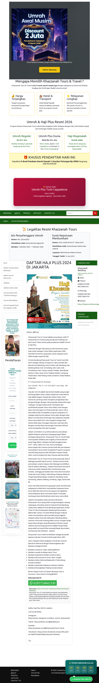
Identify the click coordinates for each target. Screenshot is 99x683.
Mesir (42, 144)
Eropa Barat (53, 149)
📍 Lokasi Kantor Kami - (12, 502)
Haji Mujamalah (77, 136)
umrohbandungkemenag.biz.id (63, 673)
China (46, 149)
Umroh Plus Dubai (12, 481)
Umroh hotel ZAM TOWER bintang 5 (10, 294)
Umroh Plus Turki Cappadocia (12, 455)
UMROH (6, 283)
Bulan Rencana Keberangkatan (12, 432)
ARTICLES (37, 213)
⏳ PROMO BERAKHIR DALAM (81, 663)
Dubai (47, 144)
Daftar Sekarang (49, 70)
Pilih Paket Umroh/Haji (12, 419)
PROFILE (26, 213)
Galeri (5, 221)
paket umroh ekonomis (8, 276)
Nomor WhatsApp (12, 407)
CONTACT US (49, 213)
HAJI (5, 263)
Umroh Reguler (22, 136)
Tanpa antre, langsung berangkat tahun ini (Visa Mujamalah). (77, 146)
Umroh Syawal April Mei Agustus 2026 (10, 306)
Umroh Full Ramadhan (19, 221)
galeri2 (17, 213)
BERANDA (7, 213)
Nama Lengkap (12, 396)
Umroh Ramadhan (10, 300)
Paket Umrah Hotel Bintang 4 (10, 269)
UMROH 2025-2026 (10, 288)
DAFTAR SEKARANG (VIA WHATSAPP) (13, 445)
